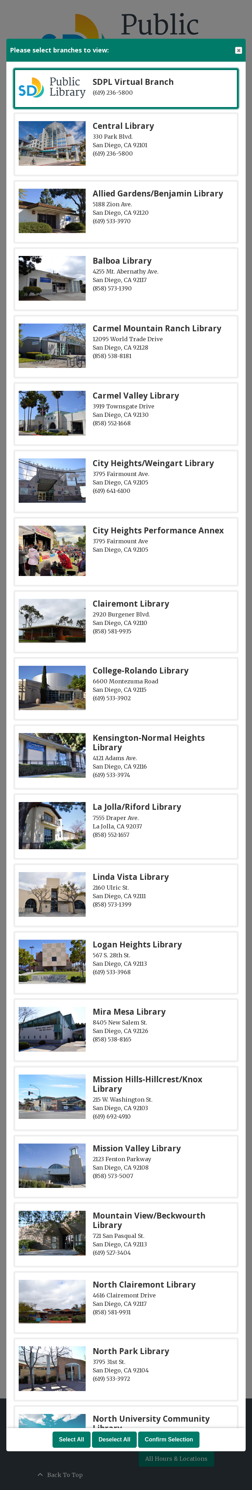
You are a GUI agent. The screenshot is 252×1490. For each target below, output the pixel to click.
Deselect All (114, 1439)
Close (238, 51)
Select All (71, 1439)
